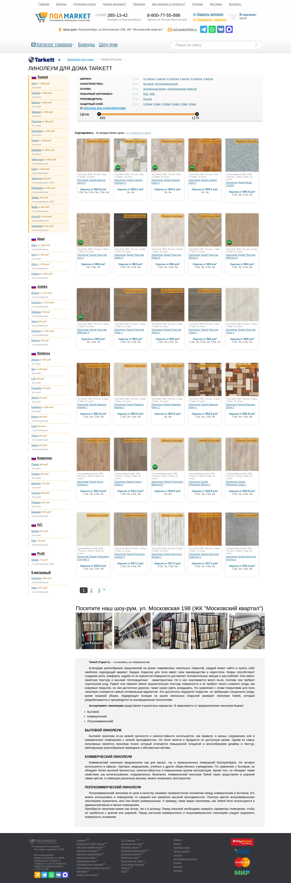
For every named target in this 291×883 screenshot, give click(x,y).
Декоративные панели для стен (93, 868)
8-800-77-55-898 (163, 15)
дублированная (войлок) (182, 88)
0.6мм (192, 104)
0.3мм (156, 104)
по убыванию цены (138, 132)
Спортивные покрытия (132, 864)
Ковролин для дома (87, 850)
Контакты (235, 4)
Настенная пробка (86, 857)
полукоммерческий (166, 83)
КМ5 (152, 93)
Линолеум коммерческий (89, 847)
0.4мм (175, 104)
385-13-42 (111, 15)
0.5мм (183, 104)
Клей (123, 871)
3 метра (184, 78)
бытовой (148, 83)
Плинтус (125, 868)
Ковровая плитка (129, 847)
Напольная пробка (130, 854)
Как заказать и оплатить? (168, 4)
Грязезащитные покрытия (90, 864)
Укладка (197, 4)
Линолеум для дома (131, 844)
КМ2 (146, 93)
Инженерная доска (86, 861)
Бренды (61, 4)
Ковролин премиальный (133, 850)
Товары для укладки (87, 874)
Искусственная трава (132, 861)
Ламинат (81, 840)
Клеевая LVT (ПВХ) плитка (90, 844)
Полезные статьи (84, 4)
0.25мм (147, 104)
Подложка (82, 871)
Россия (147, 98)
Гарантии (139, 4)
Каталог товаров (54, 44)
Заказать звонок (209, 20)
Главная (43, 4)
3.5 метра (196, 78)
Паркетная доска (129, 857)
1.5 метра (149, 78)
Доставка (216, 4)
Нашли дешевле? (114, 4)
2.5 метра (173, 78)
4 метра (208, 78)
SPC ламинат (128, 840)
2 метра (161, 78)
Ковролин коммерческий (89, 854)
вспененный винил (154, 88)
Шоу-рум (108, 44)
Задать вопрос (208, 14)
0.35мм (166, 104)
